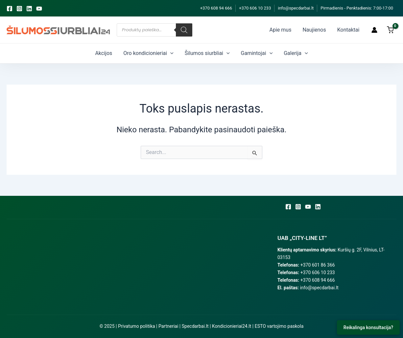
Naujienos (320, 30)
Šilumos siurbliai (207, 53)
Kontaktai (350, 30)
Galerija (288, 53)
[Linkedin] (29, 9)
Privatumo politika (136, 326)
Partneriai (168, 326)
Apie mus (290, 30)
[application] (174, 53)
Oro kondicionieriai (152, 53)
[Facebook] (9, 9)
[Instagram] (19, 9)
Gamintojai (253, 53)
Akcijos (111, 53)
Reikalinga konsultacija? (368, 327)
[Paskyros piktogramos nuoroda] (374, 30)
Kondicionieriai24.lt (231, 326)
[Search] (184, 30)
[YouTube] (39, 9)
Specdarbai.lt (195, 326)
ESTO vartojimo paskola (279, 326)
